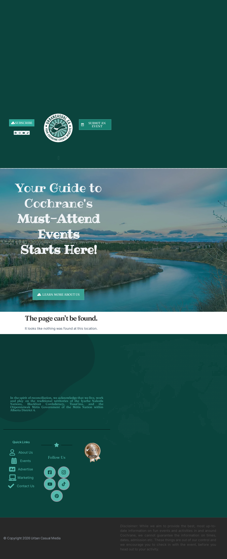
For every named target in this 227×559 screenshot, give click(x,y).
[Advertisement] (58, 51)
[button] (59, 158)
